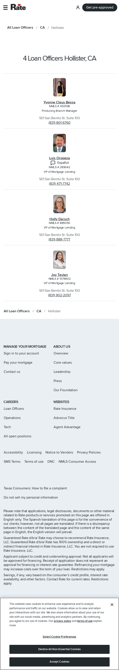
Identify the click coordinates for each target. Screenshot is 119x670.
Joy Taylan (59, 275)
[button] (5, 7)
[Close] (112, 604)
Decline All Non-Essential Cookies (59, 649)
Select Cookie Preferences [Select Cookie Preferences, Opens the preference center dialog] (59, 637)
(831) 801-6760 (59, 122)
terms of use (85, 621)
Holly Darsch (59, 219)
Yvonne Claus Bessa (59, 102)
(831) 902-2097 (59, 295)
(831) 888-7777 (59, 239)
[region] (59, 634)
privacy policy (62, 621)
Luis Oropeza (59, 158)
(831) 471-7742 (59, 183)
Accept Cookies (60, 661)
